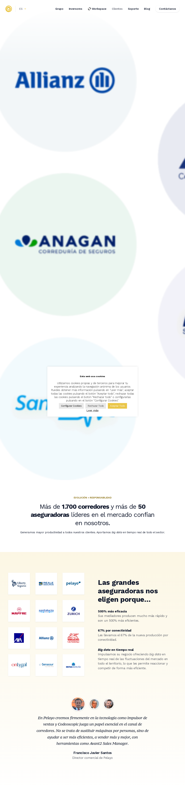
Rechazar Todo (96, 405)
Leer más (92, 410)
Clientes (117, 8)
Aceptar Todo (117, 405)
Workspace (97, 9)
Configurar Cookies (71, 405)
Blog (147, 8)
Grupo (59, 8)
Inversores (75, 8)
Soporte (133, 8)
